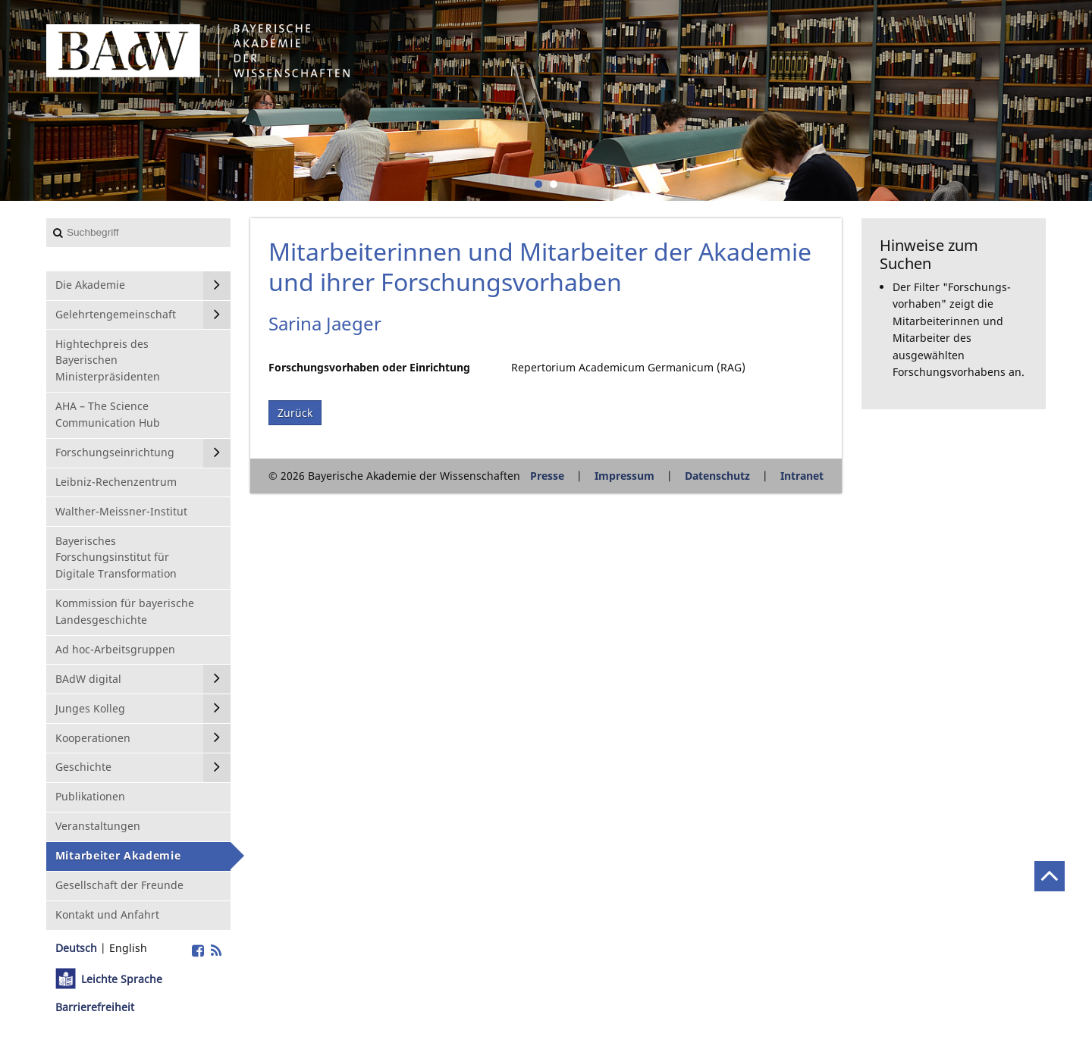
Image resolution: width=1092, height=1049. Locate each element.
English (128, 948)
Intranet (802, 475)
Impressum (624, 475)
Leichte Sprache (121, 979)
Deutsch (76, 948)
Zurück (295, 413)
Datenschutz (717, 475)
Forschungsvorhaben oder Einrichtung (369, 367)
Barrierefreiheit (94, 1007)
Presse (547, 475)
